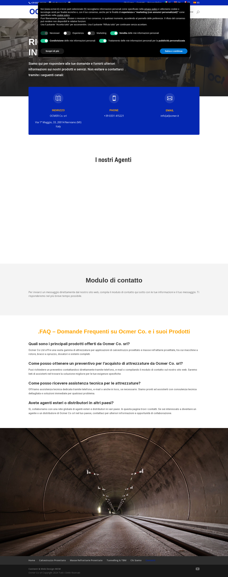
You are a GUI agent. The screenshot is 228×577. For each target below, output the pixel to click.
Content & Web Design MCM (44, 568)
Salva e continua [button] (173, 51)
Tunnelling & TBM (116, 560)
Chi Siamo (136, 560)
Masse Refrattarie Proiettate (86, 560)
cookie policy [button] (63, 15)
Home (31, 560)
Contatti (150, 560)
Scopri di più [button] (52, 51)
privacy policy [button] (151, 9)
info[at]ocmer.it (170, 116)
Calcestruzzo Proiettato (52, 560)
